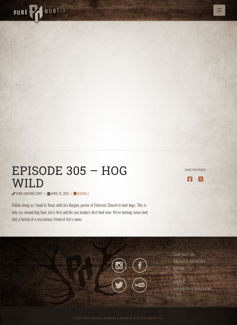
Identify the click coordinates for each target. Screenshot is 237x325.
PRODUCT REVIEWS (189, 261)
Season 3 (81, 193)
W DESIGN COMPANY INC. (149, 318)
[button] (219, 10)
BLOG (178, 275)
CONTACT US (184, 254)
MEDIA (179, 282)
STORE (179, 268)
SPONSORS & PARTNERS (192, 289)
